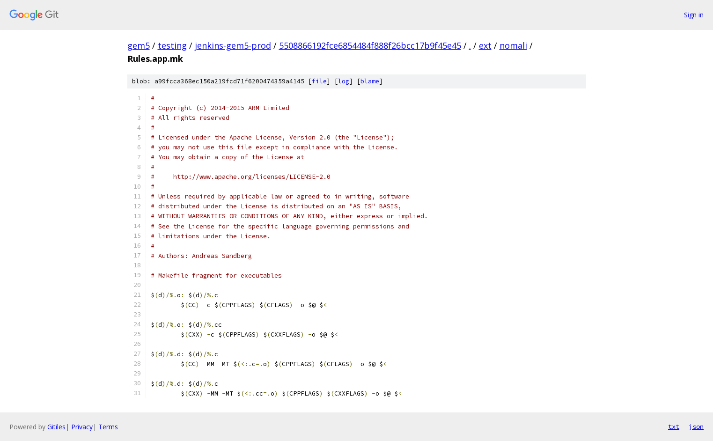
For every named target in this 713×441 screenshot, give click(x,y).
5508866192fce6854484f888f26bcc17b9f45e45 (370, 45)
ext (485, 45)
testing (172, 45)
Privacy (82, 426)
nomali (513, 45)
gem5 (138, 45)
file (319, 81)
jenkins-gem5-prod (233, 45)
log (343, 81)
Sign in (694, 14)
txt (673, 426)
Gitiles (56, 426)
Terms (108, 426)
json (696, 426)
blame (369, 81)
